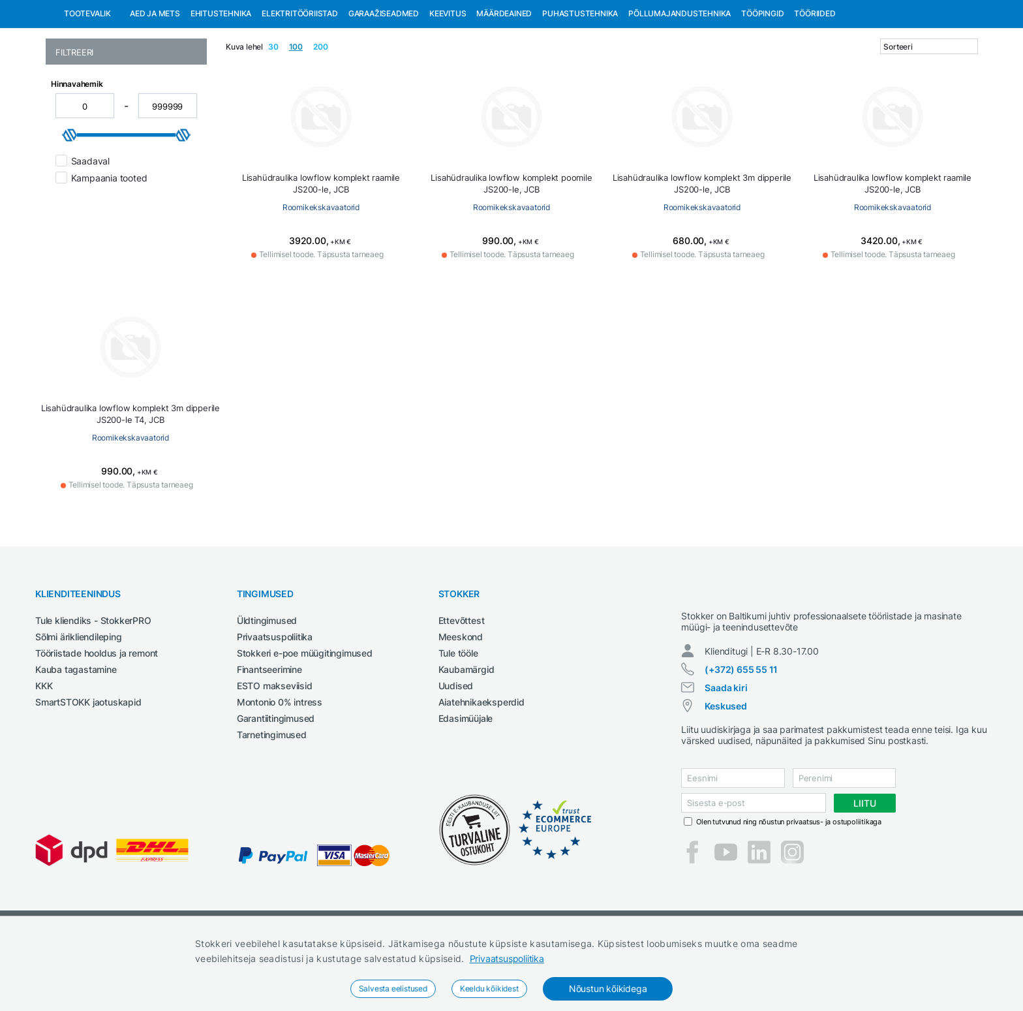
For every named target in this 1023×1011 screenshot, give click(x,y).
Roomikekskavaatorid (320, 274)
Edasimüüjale (465, 785)
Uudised (456, 752)
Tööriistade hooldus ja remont (96, 720)
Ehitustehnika (221, 81)
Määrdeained (504, 81)
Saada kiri (726, 766)
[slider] (70, 202)
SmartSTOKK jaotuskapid (88, 769)
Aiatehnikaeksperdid (481, 769)
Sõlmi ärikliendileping (78, 703)
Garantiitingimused (275, 785)
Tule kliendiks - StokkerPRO (93, 687)
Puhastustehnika (580, 81)
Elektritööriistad (300, 81)
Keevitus (447, 81)
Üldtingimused (267, 687)
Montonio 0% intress (279, 769)
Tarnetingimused (272, 801)
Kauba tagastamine (76, 736)
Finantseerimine (269, 736)
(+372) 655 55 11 (741, 748)
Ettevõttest (461, 687)
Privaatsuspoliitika (507, 958)
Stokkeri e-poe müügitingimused (305, 720)
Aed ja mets (155, 81)
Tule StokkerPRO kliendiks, (145, 12)
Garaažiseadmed (383, 81)
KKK (43, 752)
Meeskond (460, 703)
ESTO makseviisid (275, 752)
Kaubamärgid (466, 736)
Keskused (725, 784)
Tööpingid (762, 81)
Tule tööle (458, 720)
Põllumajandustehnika (679, 81)
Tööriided (814, 81)
